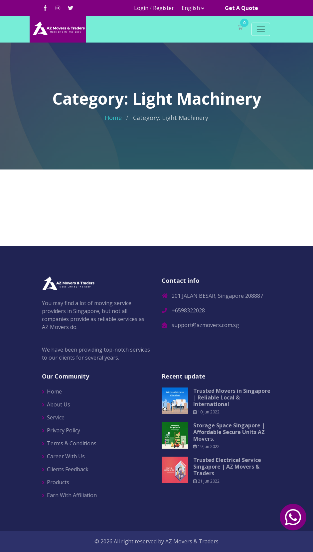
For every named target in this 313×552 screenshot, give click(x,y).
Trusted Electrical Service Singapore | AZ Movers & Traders (227, 466)
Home (113, 118)
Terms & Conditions (71, 443)
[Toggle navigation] (260, 29)
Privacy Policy (63, 430)
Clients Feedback (67, 469)
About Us (58, 404)
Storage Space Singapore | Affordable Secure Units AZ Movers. (229, 432)
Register (163, 8)
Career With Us (66, 456)
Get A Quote (241, 8)
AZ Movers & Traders (192, 541)
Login (141, 8)
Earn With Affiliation (72, 495)
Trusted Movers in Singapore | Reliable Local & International (231, 397)
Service (56, 417)
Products (58, 482)
